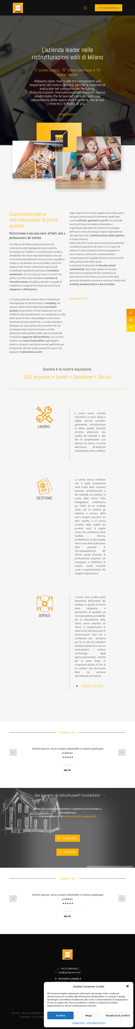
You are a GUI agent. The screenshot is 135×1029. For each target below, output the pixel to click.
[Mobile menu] (85, 8)
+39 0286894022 (108, 7)
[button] (128, 986)
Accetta (60, 1015)
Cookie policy (78, 1023)
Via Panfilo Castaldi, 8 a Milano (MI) (77, 816)
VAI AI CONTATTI (67, 114)
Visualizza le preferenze (117, 1015)
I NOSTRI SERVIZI (91, 686)
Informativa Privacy (96, 1023)
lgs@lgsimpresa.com (70, 972)
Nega (88, 1015)
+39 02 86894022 (69, 968)
